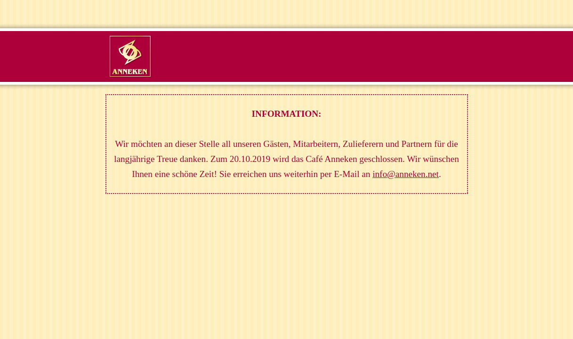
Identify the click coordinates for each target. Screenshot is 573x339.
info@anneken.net (405, 174)
